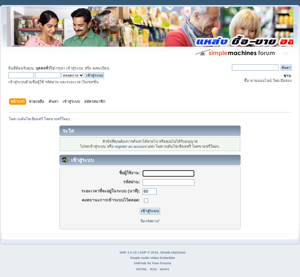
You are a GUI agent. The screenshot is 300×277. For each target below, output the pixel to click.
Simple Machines (173, 252)
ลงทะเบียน (100, 68)
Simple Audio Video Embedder (152, 258)
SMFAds (140, 263)
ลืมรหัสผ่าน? (150, 221)
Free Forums (161, 263)
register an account (131, 146)
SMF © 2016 (149, 252)
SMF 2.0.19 (128, 252)
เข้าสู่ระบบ (74, 68)
